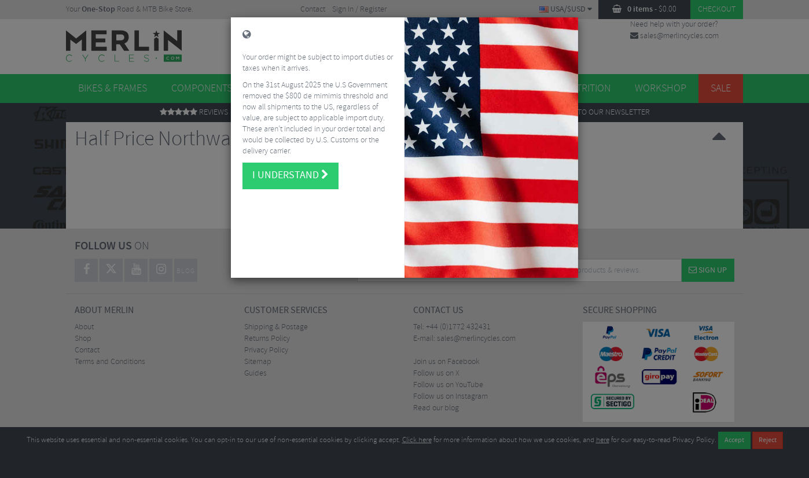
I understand (290, 171)
